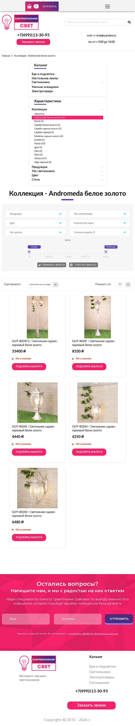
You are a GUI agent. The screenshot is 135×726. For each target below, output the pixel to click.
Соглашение (99, 683)
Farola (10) (39, 143)
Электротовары (42, 91)
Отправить (119, 619)
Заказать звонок (33, 41)
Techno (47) (40, 158)
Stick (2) (38, 154)
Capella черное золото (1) (48, 128)
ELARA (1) (39, 140)
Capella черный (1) (44, 132)
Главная (6, 56)
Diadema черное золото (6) (48, 136)
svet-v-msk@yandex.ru (101, 35)
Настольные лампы (45, 78)
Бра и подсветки (43, 74)
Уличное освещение (45, 87)
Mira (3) (38, 151)
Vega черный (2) (42, 162)
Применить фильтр (53, 264)
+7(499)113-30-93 (33, 35)
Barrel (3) (39, 121)
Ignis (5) (38, 147)
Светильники (99, 672)
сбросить (39, 114)
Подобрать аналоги (29, 366)
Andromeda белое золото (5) (49, 117)
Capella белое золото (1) (47, 125)
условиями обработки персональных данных (93, 633)
